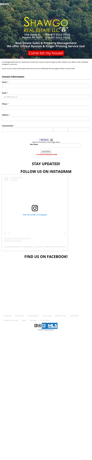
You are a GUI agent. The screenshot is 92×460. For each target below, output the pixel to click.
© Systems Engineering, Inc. (46, 330)
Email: (5, 93)
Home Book (74, 316)
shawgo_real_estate (33, 247)
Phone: (5, 104)
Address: (6, 115)
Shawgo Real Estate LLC (13, 247)
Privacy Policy (45, 320)
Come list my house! (46, 52)
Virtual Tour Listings (11, 320)
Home (24, 320)
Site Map (33, 320)
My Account (19, 316)
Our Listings (47, 316)
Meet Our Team (60, 316)
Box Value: (34, 144)
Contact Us (7, 316)
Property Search (33, 316)
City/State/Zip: (8, 126)
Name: (5, 82)
